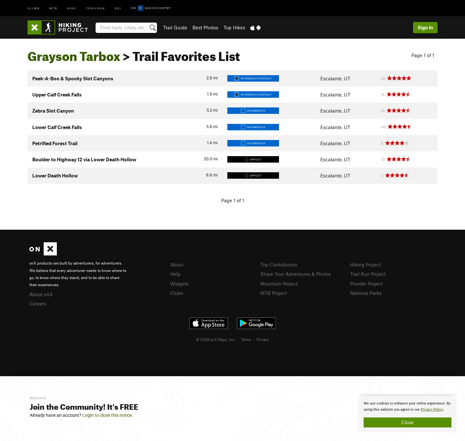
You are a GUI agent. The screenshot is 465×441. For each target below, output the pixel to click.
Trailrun (95, 8)
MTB (53, 8)
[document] (407, 413)
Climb (33, 8)
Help (175, 274)
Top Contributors (278, 264)
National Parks (366, 293)
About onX (41, 294)
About (176, 264)
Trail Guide (175, 27)
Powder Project (366, 283)
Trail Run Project (368, 274)
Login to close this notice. (107, 415)
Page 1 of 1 (422, 55)
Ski (118, 8)
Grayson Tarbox (73, 54)
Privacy (263, 339)
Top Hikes (234, 27)
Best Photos (205, 27)
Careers (37, 303)
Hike (71, 8)
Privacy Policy (432, 409)
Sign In (425, 27)
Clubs (176, 293)
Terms (246, 339)
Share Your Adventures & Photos (295, 274)
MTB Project (273, 293)
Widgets (179, 283)
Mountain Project (279, 283)
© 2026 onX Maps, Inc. (215, 339)
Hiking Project (365, 264)
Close (407, 422)
